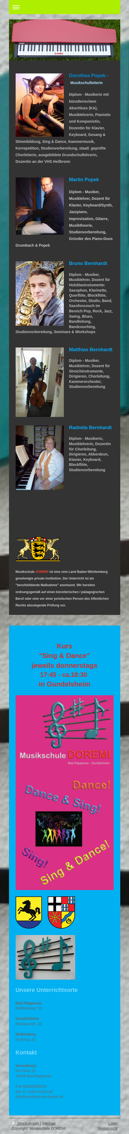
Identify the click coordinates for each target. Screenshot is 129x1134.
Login (112, 1123)
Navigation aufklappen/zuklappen (64, 7)
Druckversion (26, 1123)
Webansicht (108, 1128)
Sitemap (49, 1123)
